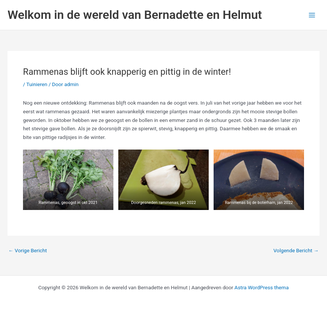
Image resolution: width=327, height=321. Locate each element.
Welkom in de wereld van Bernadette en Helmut (135, 15)
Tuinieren (36, 84)
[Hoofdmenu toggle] (312, 15)
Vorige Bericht (27, 250)
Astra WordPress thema (261, 287)
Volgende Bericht (296, 250)
